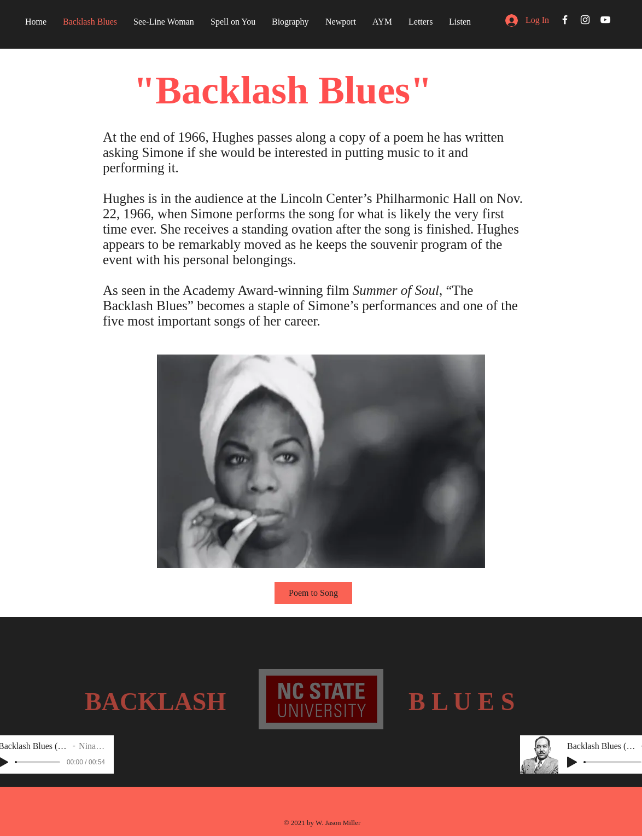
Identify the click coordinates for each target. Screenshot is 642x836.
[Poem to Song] (313, 593)
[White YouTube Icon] (605, 20)
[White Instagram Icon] (585, 20)
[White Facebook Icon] (565, 20)
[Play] (572, 762)
